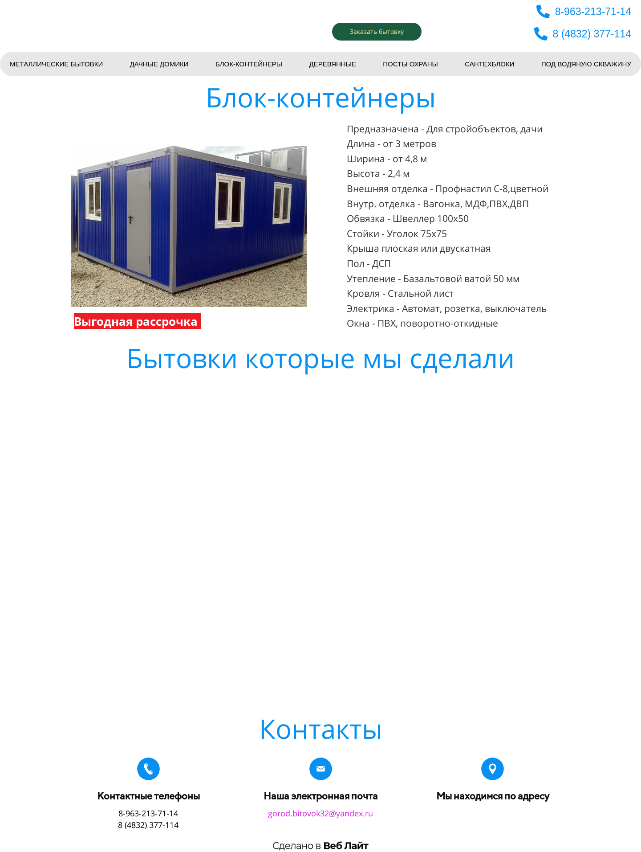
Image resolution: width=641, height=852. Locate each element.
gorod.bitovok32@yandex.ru (320, 813)
